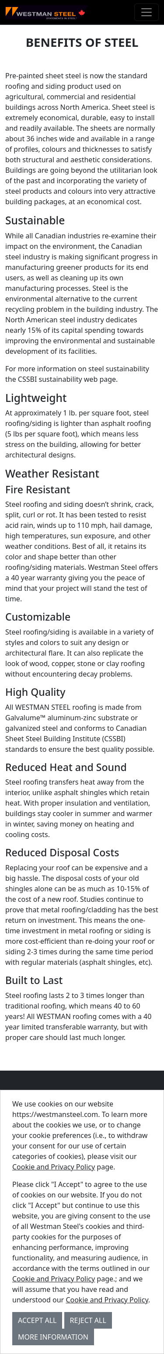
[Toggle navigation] (146, 12)
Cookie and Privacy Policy (53, 1167)
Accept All (37, 1320)
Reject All (88, 1320)
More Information (53, 1337)
